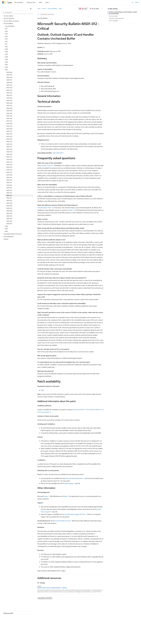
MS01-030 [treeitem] (9, 149)
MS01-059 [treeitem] (9, 75)
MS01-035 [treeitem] (9, 136)
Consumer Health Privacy (52, 611)
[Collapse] (31, 8)
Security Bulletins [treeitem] (9, 26)
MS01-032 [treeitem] (9, 144)
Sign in (137, 2)
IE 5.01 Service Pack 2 (93, 409)
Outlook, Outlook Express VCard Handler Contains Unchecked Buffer (123, 12)
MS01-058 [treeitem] (9, 77)
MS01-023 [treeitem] (9, 167)
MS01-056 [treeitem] (9, 82)
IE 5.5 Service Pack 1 (43, 412)
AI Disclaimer (5, 611)
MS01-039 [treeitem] (9, 126)
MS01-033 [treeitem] (9, 141)
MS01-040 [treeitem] (9, 123)
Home (44, 8)
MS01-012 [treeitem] (9, 195)
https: (42, 390)
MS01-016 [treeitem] (9, 185)
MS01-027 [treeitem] (9, 157)
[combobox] (17, 12)
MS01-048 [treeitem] (9, 103)
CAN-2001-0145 (58, 153)
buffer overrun (47, 165)
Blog (24, 611)
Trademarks (74, 611)
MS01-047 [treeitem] (9, 105)
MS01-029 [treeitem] (9, 152)
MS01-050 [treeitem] (9, 98)
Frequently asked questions (116, 18)
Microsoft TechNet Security (61, 521)
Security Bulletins (52, 8)
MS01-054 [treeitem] (9, 88)
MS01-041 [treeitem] (9, 121)
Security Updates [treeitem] (8, 16)
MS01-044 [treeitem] (9, 113)
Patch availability (113, 21)
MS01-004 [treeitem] (9, 216)
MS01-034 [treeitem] (9, 139)
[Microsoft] (3, 2)
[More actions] (102, 8)
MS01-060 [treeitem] (9, 72)
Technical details (113, 16)
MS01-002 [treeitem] (9, 221)
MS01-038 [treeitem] (9, 129)
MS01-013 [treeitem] (9, 193)
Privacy (39, 611)
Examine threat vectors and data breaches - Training (52, 588)
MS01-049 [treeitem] (9, 100)
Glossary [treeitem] (6, 239)
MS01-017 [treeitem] (9, 182)
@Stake (64, 496)
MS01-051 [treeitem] (9, 95)
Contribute (32, 611)
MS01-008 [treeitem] (9, 206)
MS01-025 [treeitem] (9, 162)
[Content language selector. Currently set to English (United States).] (10, 607)
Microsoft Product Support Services (74, 514)
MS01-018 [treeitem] (9, 180)
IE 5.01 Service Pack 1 (78, 409)
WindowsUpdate (68, 483)
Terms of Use (65, 611)
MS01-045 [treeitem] (9, 111)
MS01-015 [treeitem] (9, 188)
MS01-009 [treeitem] (9, 203)
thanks (46, 496)
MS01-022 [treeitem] (9, 170)
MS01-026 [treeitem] (9, 159)
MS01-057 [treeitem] (9, 80)
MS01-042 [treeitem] (9, 118)
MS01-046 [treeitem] (9, 108)
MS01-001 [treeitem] (9, 223)
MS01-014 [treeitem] (9, 190)
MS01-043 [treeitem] (9, 116)
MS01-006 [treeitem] (9, 211)
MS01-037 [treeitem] (9, 131)
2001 (60, 8)
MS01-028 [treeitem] (9, 154)
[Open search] (132, 2)
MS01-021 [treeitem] (9, 172)
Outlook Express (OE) (44, 208)
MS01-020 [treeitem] (9, 175)
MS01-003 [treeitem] (9, 218)
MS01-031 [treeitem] (9, 146)
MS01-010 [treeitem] (9, 200)
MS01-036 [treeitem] (9, 134)
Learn (38, 8)
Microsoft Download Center (74, 478)
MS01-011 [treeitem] (9, 198)
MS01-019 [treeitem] (9, 177)
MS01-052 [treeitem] (9, 93)
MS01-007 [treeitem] (9, 208)
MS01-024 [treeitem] (9, 164)
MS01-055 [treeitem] (9, 85)
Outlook (69, 210)
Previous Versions (16, 611)
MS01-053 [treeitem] (9, 90)
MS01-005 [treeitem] (9, 213)
